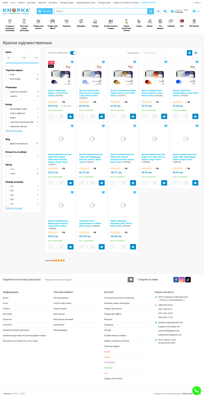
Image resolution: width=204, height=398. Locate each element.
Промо (149, 23)
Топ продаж (160, 24)
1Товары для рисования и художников (37, 37)
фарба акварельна (19, 143)
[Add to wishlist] (72, 62)
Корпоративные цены (85, 3)
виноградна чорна (18, 109)
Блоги (5, 3)
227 (11, 186)
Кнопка (7, 393)
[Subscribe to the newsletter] (131, 279)
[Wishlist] (165, 11)
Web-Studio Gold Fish (191, 393)
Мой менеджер (60, 330)
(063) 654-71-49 (165, 317)
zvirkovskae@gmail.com (169, 331)
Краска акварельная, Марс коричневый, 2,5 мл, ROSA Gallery (123, 93)
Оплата (21, 3)
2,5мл (12, 173)
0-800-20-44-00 (148, 2)
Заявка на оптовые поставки (125, 3)
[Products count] (56, 116)
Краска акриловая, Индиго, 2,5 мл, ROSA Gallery (58, 93)
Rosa (12, 74)
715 (11, 204)
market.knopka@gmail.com (170, 322)
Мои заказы (59, 314)
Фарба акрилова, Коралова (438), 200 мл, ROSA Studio (121, 223)
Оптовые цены (104, 3)
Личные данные (61, 298)
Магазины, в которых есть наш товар (20, 341)
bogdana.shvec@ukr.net (169, 326)
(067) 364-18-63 (165, 313)
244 (11, 191)
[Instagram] (182, 279)
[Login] (196, 11)
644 (11, 199)
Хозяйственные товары (111, 24)
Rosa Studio (15, 79)
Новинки (171, 23)
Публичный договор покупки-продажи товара (24, 335)
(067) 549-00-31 (165, 309)
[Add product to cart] (71, 116)
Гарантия (42, 3)
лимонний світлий (18, 126)
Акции (139, 23)
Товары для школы (38, 24)
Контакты (53, 3)
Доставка (31, 3)
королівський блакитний (21, 122)
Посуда (95, 23)
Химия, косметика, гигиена (126, 25)
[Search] (150, 11)
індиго (13, 118)
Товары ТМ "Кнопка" (113, 378)
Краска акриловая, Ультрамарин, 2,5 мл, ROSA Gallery (185, 93)
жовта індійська (17, 113)
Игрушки (66, 23)
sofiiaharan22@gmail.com (170, 335)
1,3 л (12, 169)
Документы (59, 325)
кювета (13, 96)
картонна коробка (18, 92)
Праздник (81, 23)
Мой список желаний (63, 319)
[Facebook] (176, 279)
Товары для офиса (52, 24)
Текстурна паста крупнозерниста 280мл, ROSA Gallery (90, 223)
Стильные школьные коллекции (9, 25)
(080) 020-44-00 (165, 305)
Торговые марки (67, 3)
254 (11, 195)
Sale (181, 23)
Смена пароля (60, 308)
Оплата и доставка (62, 303)
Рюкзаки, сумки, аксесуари (24, 25)
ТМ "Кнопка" (194, 23)
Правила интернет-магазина (16, 330)
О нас (13, 3)
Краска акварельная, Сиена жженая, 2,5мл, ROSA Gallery (152, 93)
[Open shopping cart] (179, 12)
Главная (6, 37)
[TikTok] (188, 279)
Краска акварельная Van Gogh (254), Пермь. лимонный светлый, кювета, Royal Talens (60, 159)
